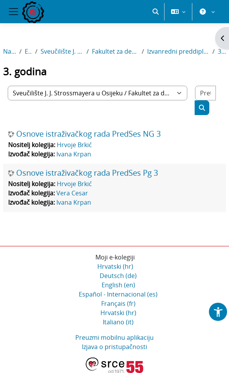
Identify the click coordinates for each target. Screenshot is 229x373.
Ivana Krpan (73, 154)
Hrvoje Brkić (74, 145)
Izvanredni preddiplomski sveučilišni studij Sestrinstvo (178, 51)
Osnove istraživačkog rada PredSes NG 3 (88, 134)
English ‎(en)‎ (118, 285)
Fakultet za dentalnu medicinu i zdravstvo (115, 51)
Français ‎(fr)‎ (118, 303)
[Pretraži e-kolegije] (205, 93)
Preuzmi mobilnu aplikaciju (114, 337)
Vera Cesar (72, 193)
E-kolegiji (28, 51)
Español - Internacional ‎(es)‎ (118, 294)
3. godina (222, 51)
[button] (156, 11)
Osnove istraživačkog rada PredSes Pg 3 (87, 173)
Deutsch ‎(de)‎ (118, 275)
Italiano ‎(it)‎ (118, 322)
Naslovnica (9, 51)
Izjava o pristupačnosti (114, 346)
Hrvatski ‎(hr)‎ (115, 266)
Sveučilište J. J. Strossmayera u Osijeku (62, 51)
